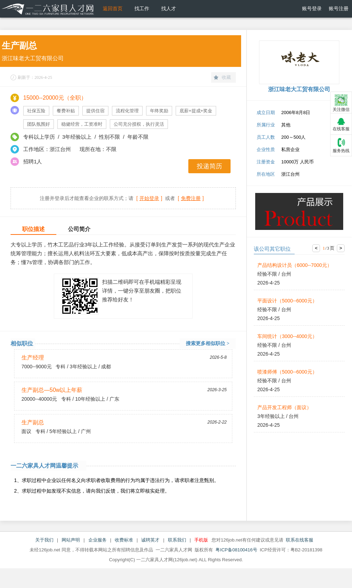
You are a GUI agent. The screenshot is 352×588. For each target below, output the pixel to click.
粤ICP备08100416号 (236, 549)
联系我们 (177, 540)
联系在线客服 (299, 540)
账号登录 (312, 8)
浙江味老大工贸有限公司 (33, 58)
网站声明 (71, 540)
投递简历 (209, 166)
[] (149, 198)
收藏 (226, 77)
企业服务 (97, 540)
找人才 (168, 8)
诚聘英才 (150, 540)
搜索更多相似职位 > (207, 343)
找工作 (141, 8)
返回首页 (112, 8)
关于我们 (44, 540)
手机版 (201, 540)
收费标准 (124, 540)
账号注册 (338, 8)
